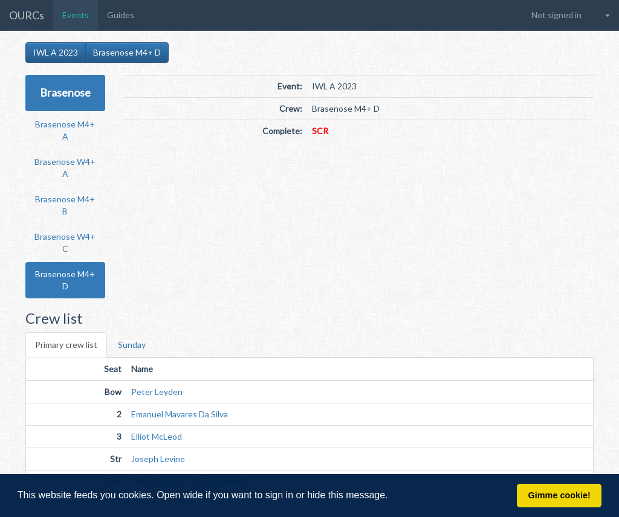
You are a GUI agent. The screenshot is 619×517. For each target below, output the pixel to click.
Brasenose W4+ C (65, 242)
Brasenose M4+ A (65, 130)
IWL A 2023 (55, 52)
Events (75, 15)
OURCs (26, 15)
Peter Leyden (157, 392)
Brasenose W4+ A (65, 167)
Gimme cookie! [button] (559, 495)
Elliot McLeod (156, 436)
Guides (120, 15)
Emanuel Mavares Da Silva (179, 414)
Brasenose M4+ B (65, 205)
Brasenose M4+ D (127, 52)
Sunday (132, 344)
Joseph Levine (158, 459)
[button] (392, 496)
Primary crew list (66, 344)
